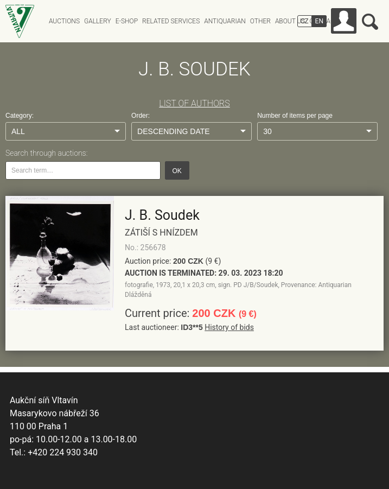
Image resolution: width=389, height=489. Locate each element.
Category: (19, 115)
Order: (140, 115)
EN (319, 21)
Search (370, 22)
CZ (305, 21)
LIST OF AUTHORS (194, 103)
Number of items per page (295, 115)
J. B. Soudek (162, 215)
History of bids (229, 327)
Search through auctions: (46, 153)
